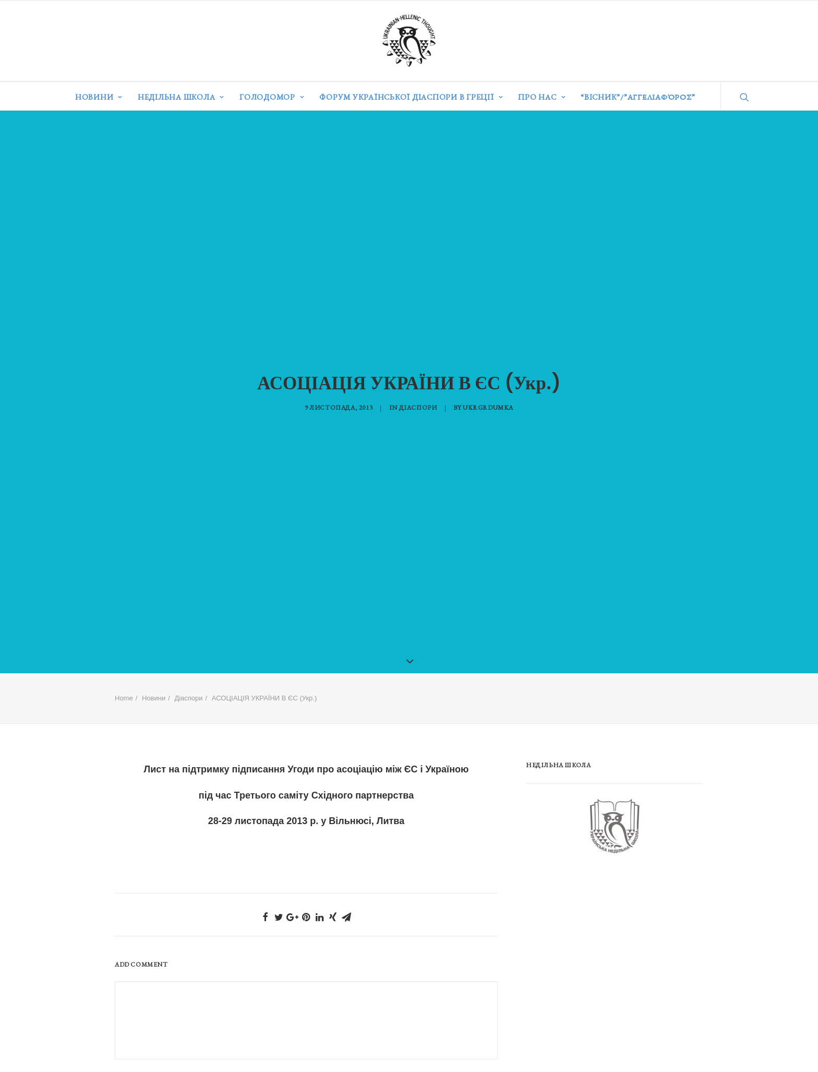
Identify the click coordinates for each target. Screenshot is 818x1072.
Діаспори (418, 399)
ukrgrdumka (488, 399)
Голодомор (271, 97)
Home (124, 681)
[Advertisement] (604, 930)
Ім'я (126, 1059)
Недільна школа (181, 97)
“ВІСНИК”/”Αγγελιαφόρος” (638, 97)
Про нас (542, 97)
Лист (155, 752)
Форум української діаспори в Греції (411, 97)
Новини (99, 97)
